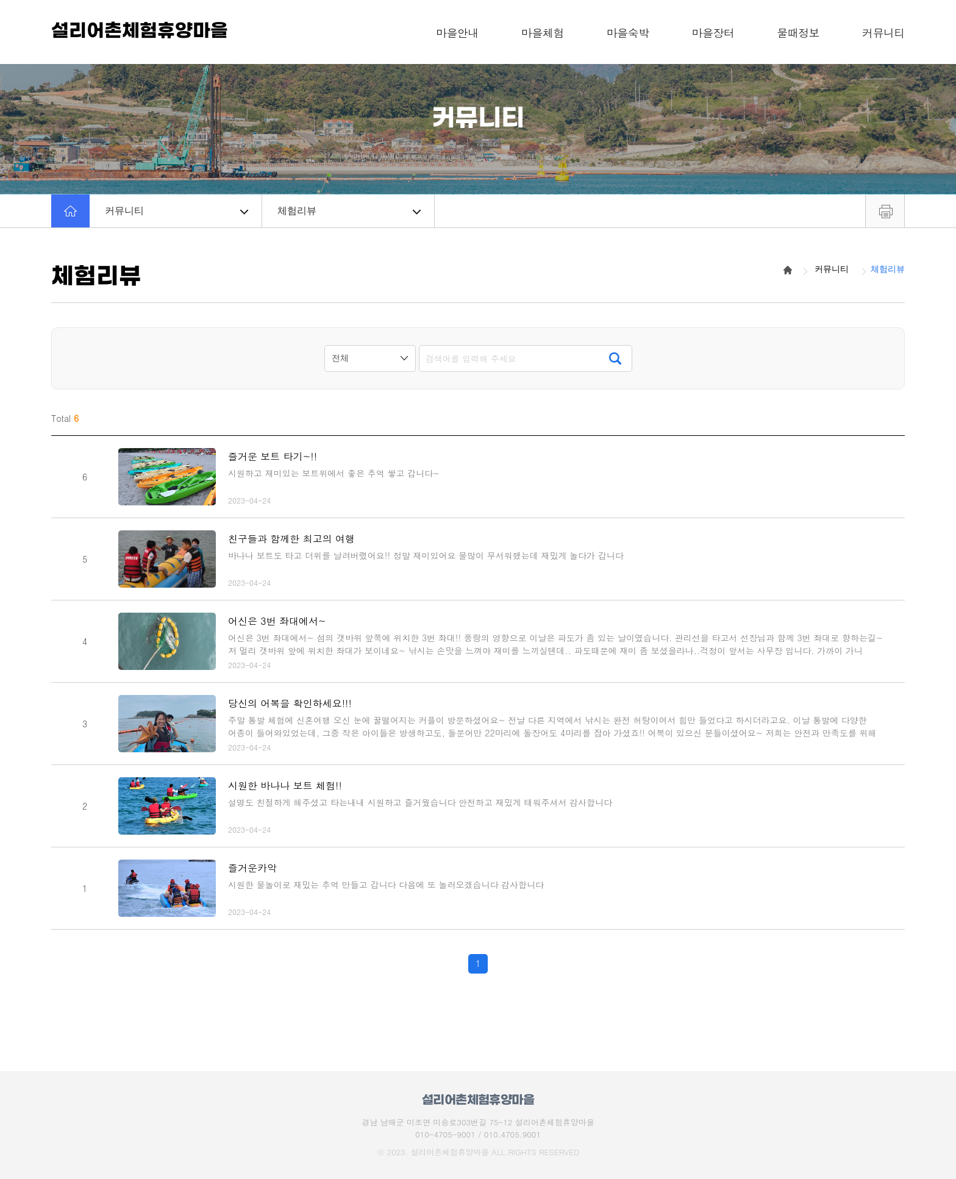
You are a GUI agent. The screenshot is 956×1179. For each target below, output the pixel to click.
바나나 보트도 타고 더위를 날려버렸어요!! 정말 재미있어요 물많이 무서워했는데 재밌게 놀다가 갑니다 (426, 555)
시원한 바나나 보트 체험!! (285, 785)
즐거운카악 (252, 868)
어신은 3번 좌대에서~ (277, 621)
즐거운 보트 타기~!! (272, 456)
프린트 (885, 210)
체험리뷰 (349, 210)
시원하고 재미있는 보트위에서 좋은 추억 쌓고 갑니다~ (334, 473)
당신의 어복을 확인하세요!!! (290, 703)
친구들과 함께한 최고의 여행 (291, 539)
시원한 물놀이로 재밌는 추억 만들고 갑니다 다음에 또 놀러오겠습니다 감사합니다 (386, 884)
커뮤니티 (176, 210)
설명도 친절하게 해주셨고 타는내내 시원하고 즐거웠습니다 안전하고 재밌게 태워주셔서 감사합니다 (420, 802)
